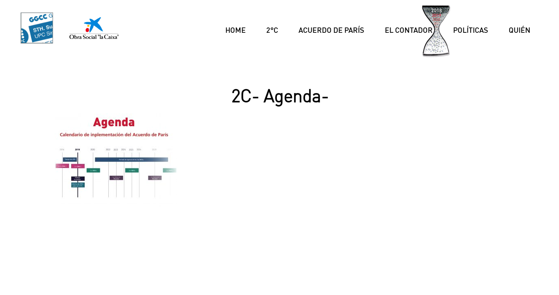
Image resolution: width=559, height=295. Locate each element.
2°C (272, 29)
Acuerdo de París (331, 29)
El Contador (409, 29)
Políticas (470, 29)
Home (235, 29)
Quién (519, 29)
